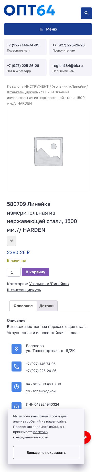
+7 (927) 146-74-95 (23, 45)
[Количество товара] (14, 272)
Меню (48, 29)
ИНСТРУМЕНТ (36, 86)
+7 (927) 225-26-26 (68, 45)
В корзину (35, 271)
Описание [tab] (23, 305)
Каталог (14, 86)
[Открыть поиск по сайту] (86, 13)
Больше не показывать (46, 452)
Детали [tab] (46, 305)
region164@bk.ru (67, 65)
